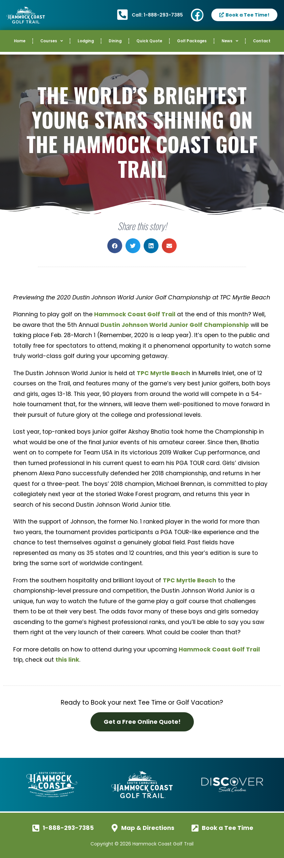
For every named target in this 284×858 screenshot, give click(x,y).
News (230, 41)
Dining (115, 41)
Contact (261, 41)
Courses (51, 41)
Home (19, 41)
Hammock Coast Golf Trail (134, 314)
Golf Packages (192, 41)
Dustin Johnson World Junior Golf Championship (174, 325)
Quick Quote (149, 41)
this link (67, 660)
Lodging (86, 41)
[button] (114, 245)
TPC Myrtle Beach (163, 373)
